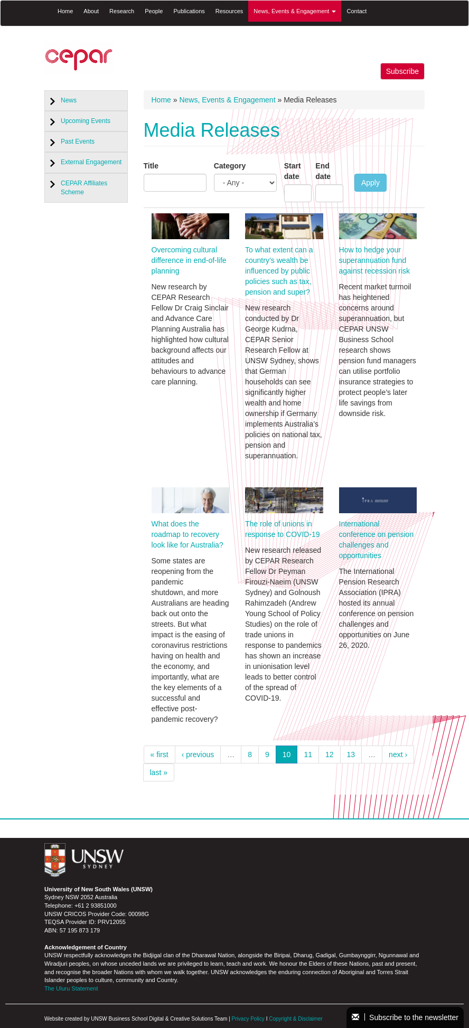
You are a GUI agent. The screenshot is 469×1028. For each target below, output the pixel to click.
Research (121, 11)
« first (159, 754)
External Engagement (91, 162)
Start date (292, 171)
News (69, 100)
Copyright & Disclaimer (296, 1019)
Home (65, 11)
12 (329, 754)
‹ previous (198, 754)
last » (158, 772)
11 (308, 754)
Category (230, 166)
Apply (370, 182)
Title (151, 166)
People (154, 11)
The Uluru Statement (71, 988)
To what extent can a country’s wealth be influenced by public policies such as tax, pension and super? (279, 271)
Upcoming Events (85, 121)
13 (351, 754)
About (91, 11)
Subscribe (402, 71)
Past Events (78, 141)
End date (323, 171)
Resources (229, 11)
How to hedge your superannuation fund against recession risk (374, 260)
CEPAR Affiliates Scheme (84, 188)
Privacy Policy (248, 1019)
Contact (356, 11)
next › (398, 754)
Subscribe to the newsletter (405, 1017)
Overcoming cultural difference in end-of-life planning (189, 260)
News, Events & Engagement (295, 11)
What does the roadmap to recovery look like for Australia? (187, 534)
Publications (188, 11)
